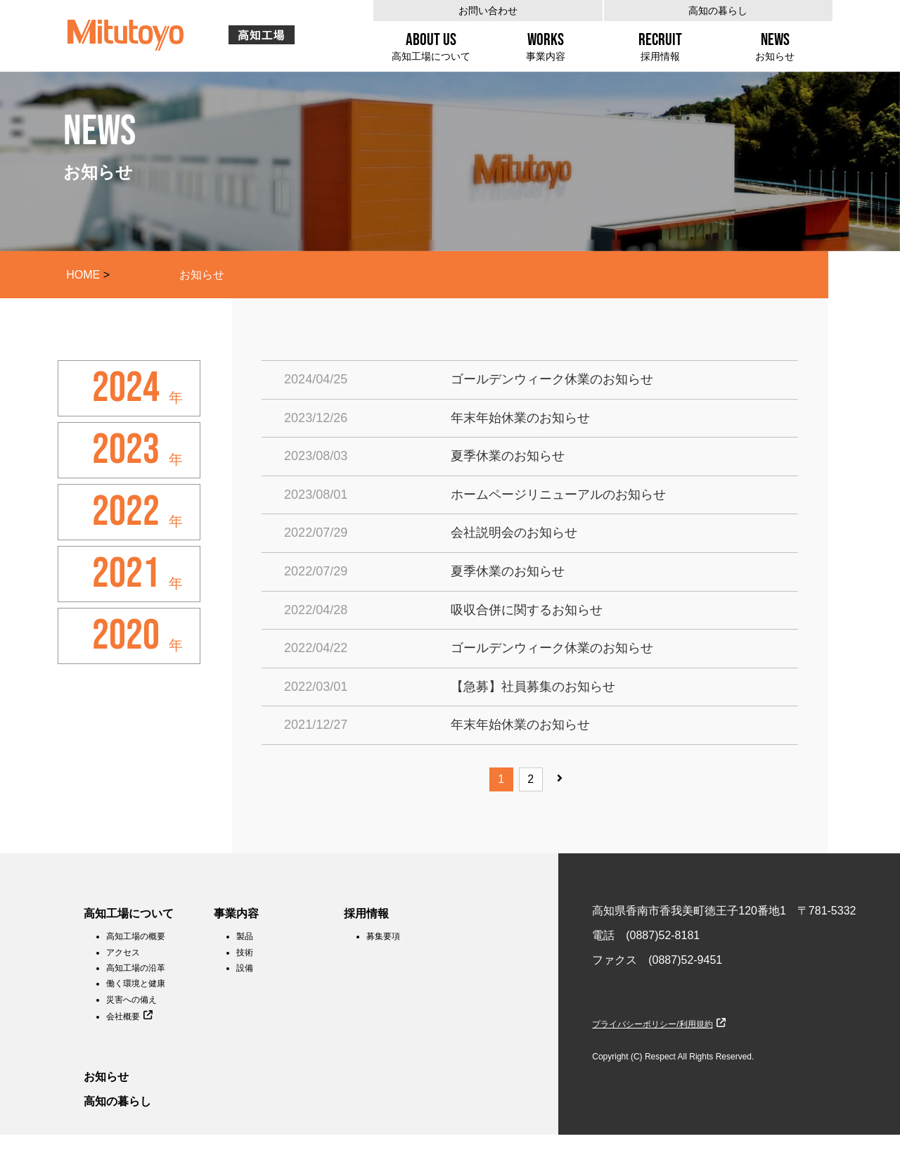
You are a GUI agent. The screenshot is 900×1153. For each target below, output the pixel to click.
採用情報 (366, 913)
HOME (83, 275)
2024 (126, 388)
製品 (244, 936)
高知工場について (129, 913)
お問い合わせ (488, 10)
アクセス (123, 952)
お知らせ (106, 1077)
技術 (244, 952)
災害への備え (131, 1000)
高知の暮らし (717, 10)
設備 (244, 968)
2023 (126, 450)
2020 (126, 636)
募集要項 (383, 936)
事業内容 (236, 913)
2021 (126, 574)
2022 (126, 512)
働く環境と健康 (135, 983)
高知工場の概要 (135, 936)
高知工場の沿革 (135, 968)
